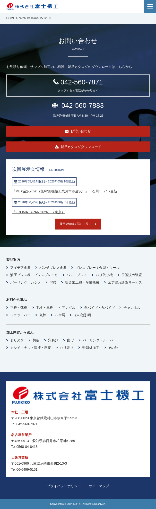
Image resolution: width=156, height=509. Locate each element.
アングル (68, 308)
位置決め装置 (131, 275)
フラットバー (20, 315)
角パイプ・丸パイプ (99, 308)
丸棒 (42, 315)
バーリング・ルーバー (100, 340)
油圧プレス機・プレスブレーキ (34, 275)
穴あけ (53, 340)
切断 (36, 340)
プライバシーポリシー (64, 486)
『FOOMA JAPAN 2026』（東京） (38, 212)
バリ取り (66, 348)
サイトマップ (99, 486)
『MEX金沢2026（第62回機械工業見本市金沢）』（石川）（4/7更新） (66, 191)
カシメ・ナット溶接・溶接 (30, 348)
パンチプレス (77, 275)
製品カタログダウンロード (81, 147)
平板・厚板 (44, 308)
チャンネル (131, 308)
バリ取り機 (104, 275)
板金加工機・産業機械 (82, 282)
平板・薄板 (18, 308)
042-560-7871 (78, 85)
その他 (113, 348)
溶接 (53, 282)
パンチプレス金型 (53, 268)
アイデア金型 (20, 268)
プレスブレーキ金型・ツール (97, 268)
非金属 (60, 315)
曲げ (70, 340)
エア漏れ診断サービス (125, 282)
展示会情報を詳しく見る (76, 224)
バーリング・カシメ (25, 282)
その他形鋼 (82, 315)
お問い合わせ (80, 131)
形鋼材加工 (90, 348)
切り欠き (17, 340)
